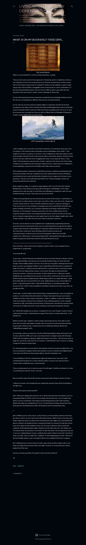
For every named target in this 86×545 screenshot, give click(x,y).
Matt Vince (48, 539)
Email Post (21, 466)
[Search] (72, 6)
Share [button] (14, 466)
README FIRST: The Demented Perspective (41, 25)
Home (21, 25)
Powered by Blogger (43, 535)
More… (61, 25)
